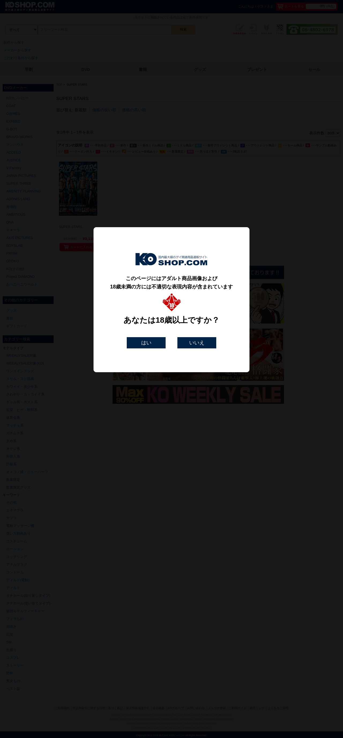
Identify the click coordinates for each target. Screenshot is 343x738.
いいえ (196, 342)
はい (146, 342)
